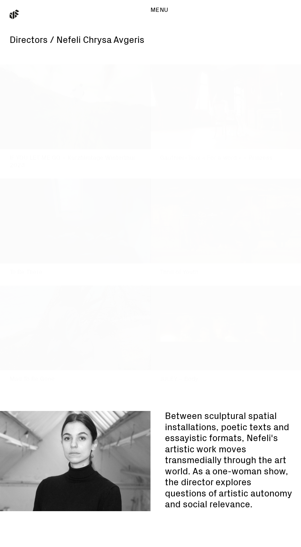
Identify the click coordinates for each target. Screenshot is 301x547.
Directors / (32, 40)
